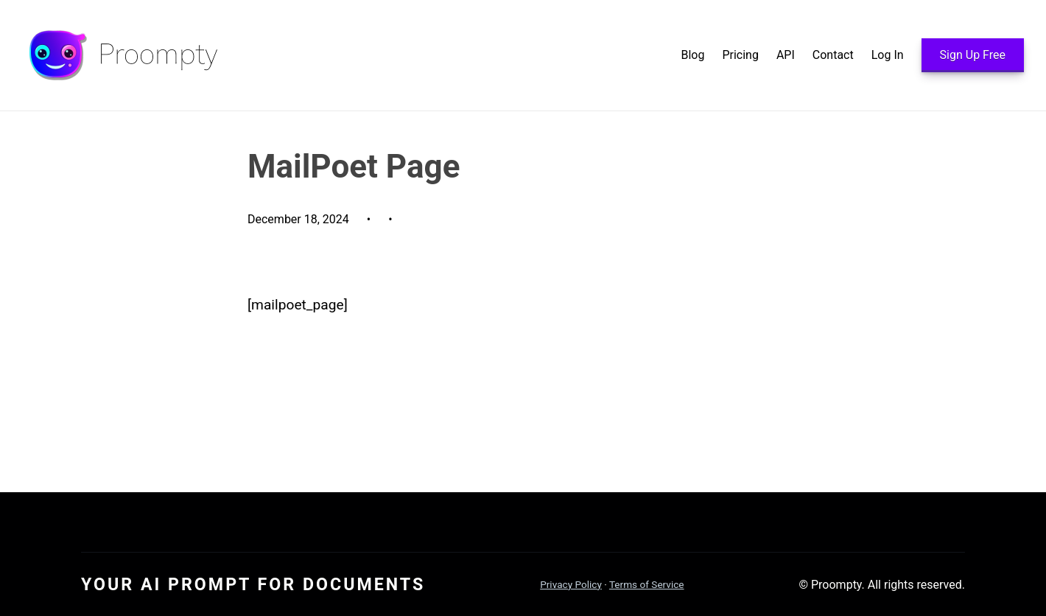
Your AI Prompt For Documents (253, 584)
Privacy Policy (571, 584)
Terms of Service (646, 584)
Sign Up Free (972, 55)
